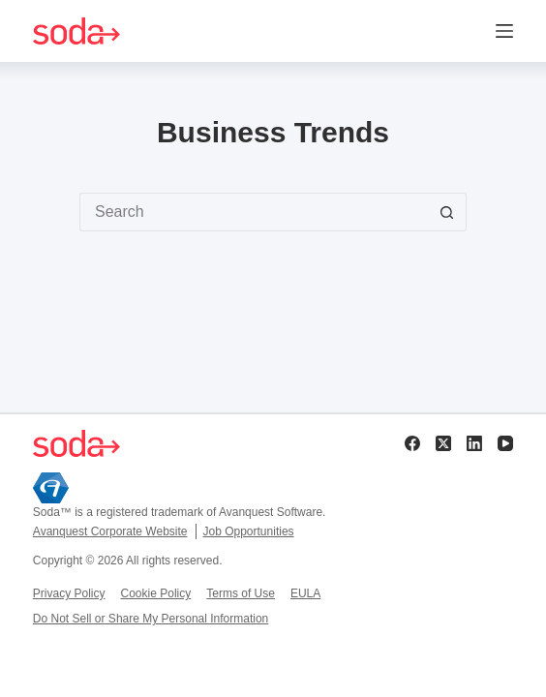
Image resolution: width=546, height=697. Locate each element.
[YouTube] (505, 443)
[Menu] (504, 31)
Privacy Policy (69, 593)
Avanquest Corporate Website (110, 531)
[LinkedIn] (474, 443)
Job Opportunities (248, 531)
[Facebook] (412, 443)
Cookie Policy (156, 593)
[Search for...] (253, 212)
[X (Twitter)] (443, 443)
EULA (305, 593)
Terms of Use (240, 593)
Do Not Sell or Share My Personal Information (150, 618)
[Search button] (447, 212)
